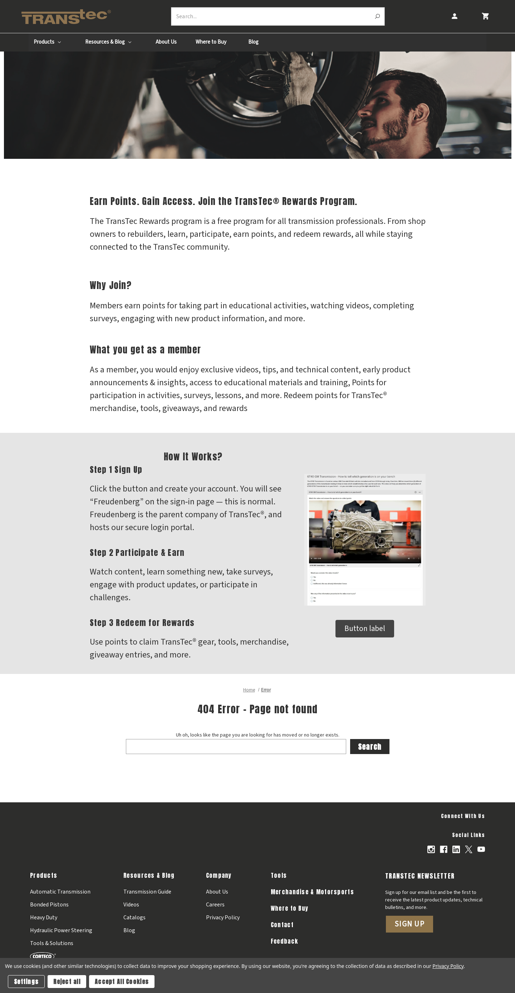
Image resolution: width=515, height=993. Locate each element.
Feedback (284, 940)
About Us (166, 42)
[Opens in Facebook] (443, 849)
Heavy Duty (43, 917)
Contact (282, 924)
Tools (279, 875)
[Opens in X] (468, 849)
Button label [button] (364, 628)
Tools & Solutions (51, 943)
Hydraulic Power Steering (61, 930)
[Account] (454, 16)
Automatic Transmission (60, 891)
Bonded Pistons (49, 904)
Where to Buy (211, 42)
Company (219, 875)
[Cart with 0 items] (485, 16)
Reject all (66, 981)
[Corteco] (61, 956)
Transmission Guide (147, 891)
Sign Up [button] (409, 923)
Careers (215, 904)
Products (47, 42)
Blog (253, 42)
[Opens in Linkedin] (456, 849)
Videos (131, 904)
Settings (26, 981)
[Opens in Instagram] (431, 849)
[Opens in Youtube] (481, 849)
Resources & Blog (108, 42)
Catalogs (134, 917)
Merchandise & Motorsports (312, 891)
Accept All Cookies (122, 981)
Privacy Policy (223, 917)
